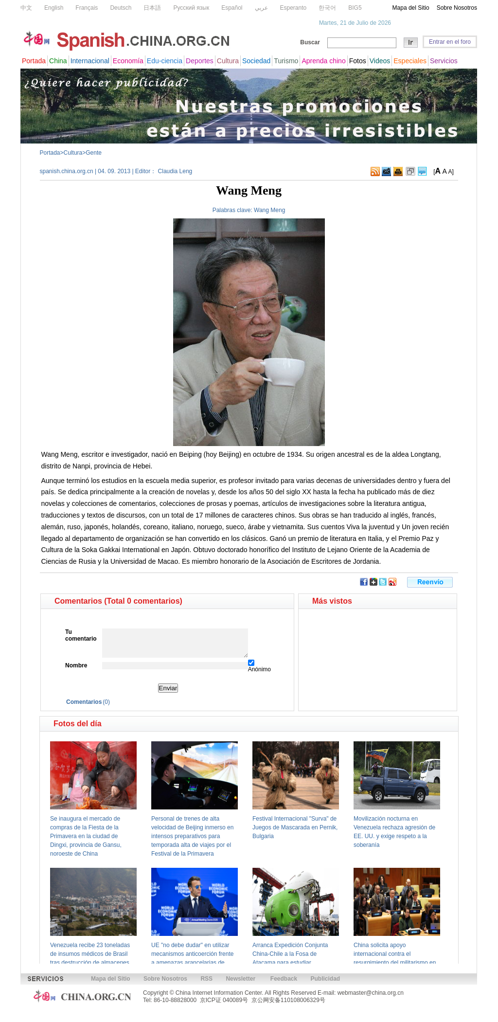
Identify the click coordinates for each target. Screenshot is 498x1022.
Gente (94, 152)
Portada (50, 152)
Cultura (73, 152)
